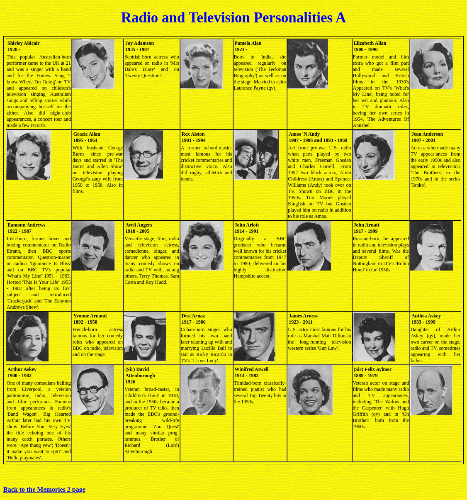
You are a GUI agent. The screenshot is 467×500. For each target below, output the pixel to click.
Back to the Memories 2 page (44, 489)
